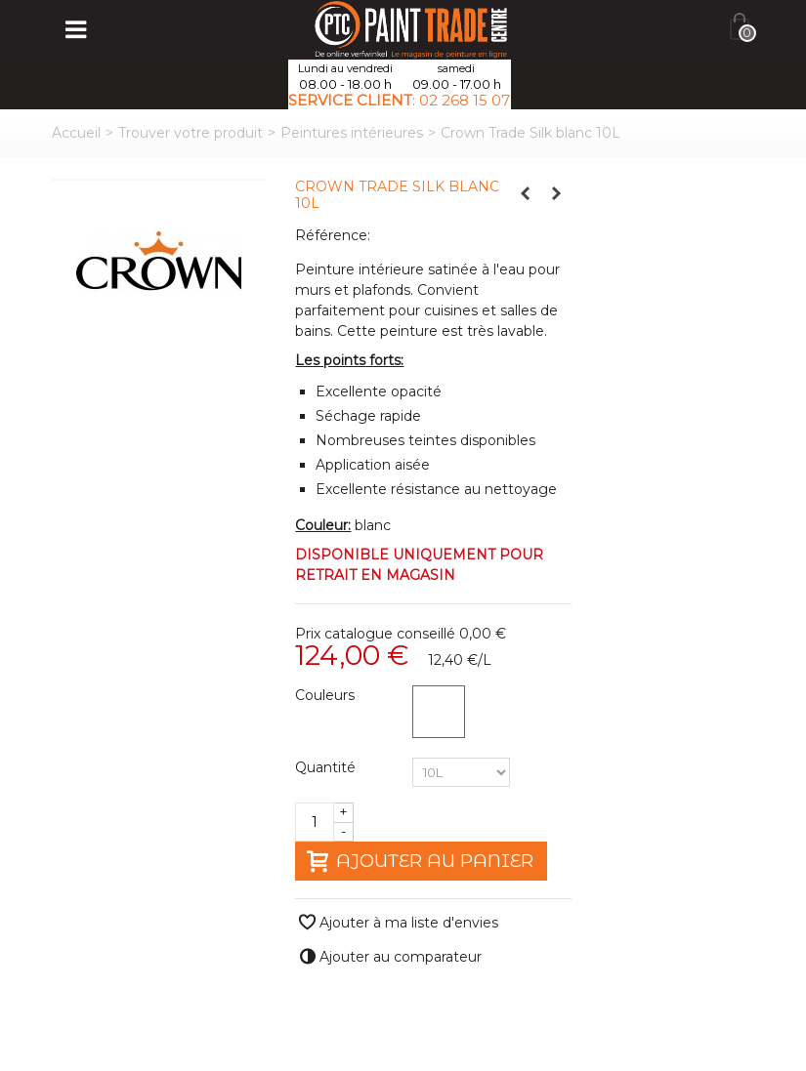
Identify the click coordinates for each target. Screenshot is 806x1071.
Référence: (332, 235)
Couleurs (327, 695)
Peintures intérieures (351, 133)
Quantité (327, 767)
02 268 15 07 (464, 100)
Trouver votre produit (190, 133)
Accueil (76, 133)
